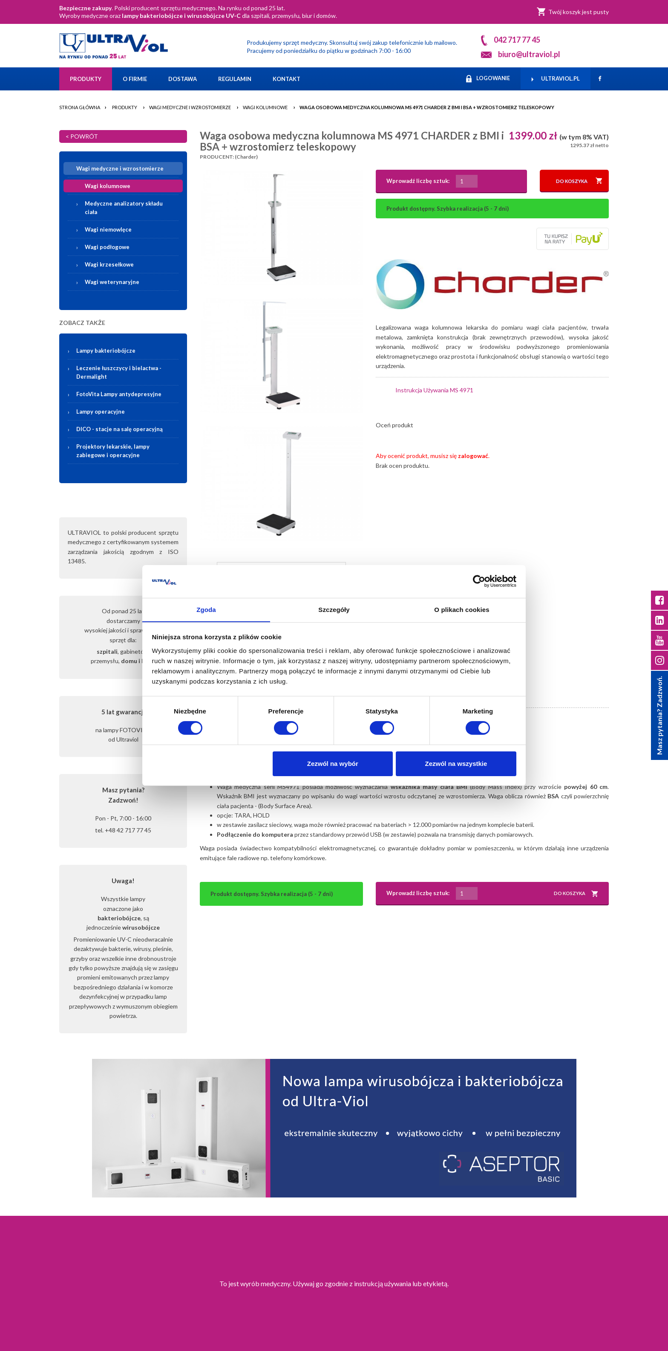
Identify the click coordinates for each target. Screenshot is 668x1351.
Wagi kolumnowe (265, 107)
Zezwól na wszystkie (456, 763)
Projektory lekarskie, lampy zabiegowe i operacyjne (113, 450)
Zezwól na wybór (332, 763)
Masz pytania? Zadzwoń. (659, 715)
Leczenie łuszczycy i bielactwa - (118, 372)
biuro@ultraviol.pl (529, 54)
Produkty (85, 78)
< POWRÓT (82, 136)
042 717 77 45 (517, 39)
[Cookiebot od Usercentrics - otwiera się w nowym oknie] (479, 581)
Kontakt (286, 78)
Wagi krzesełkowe (109, 264)
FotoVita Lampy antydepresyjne (118, 394)
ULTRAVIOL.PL (555, 78)
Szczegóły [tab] (333, 609)
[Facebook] (599, 78)
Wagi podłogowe (107, 247)
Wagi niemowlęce (108, 229)
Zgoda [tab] (206, 609)
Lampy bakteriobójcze (128, 350)
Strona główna (79, 107)
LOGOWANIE (486, 79)
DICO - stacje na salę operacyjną (119, 429)
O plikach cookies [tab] (461, 609)
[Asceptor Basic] (334, 1128)
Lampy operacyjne (100, 411)
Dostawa (182, 78)
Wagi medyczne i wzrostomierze (190, 107)
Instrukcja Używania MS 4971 (434, 390)
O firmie (135, 78)
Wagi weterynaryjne (112, 281)
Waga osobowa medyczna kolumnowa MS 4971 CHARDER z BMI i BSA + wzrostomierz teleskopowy (426, 107)
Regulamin (234, 78)
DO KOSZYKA (579, 180)
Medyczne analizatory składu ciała (124, 207)
